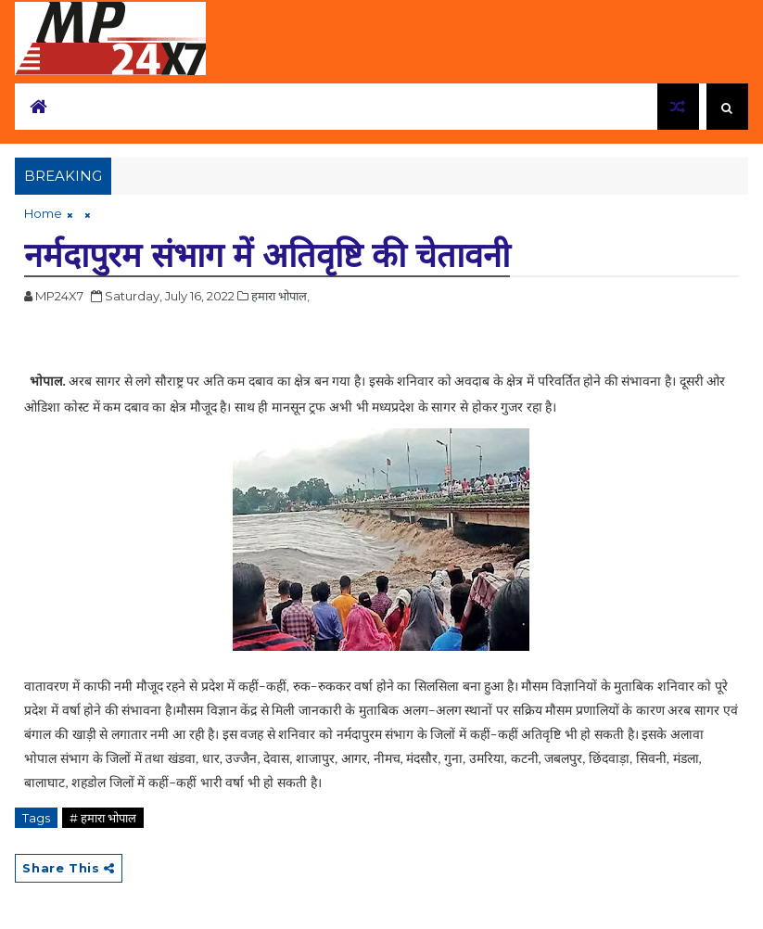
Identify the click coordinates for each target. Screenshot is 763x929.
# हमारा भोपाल (103, 817)
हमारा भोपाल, (280, 295)
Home (43, 213)
